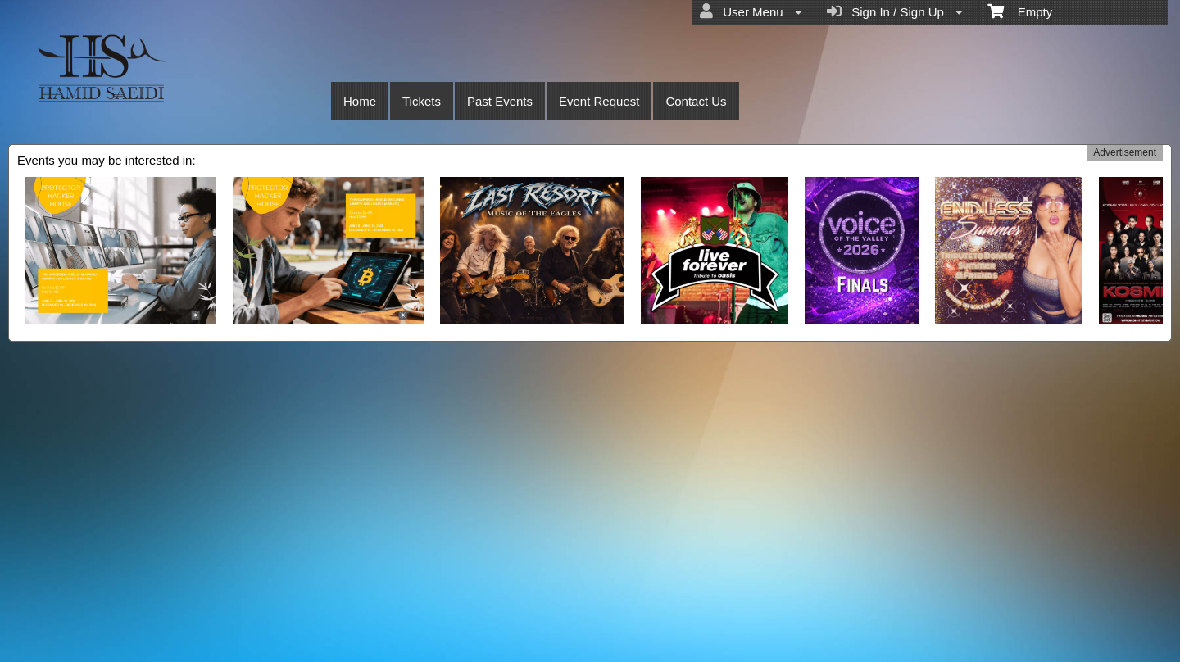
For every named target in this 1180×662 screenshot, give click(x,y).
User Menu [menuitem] (751, 11)
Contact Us (695, 101)
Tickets (421, 101)
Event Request (599, 101)
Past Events (500, 101)
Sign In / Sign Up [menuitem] (895, 11)
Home (359, 101)
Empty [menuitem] (1019, 10)
